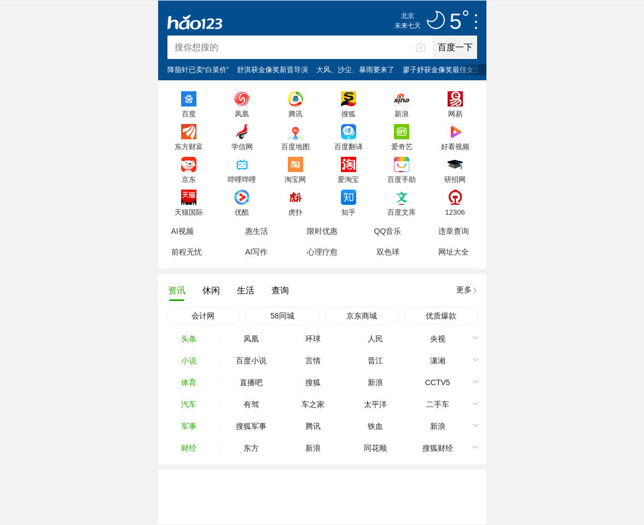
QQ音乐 (388, 231)
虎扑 (295, 212)
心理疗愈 (322, 251)
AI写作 (256, 251)
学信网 (242, 146)
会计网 (203, 315)
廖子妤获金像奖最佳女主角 (445, 70)
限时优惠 (322, 231)
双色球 (387, 251)
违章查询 (453, 231)
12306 (455, 212)
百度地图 (295, 146)
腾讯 (295, 113)
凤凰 (242, 113)
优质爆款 (441, 315)
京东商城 (361, 315)
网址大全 (453, 251)
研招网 (455, 179)
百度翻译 (348, 146)
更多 (464, 289)
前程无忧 (186, 251)
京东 (189, 179)
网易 (455, 113)
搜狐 (348, 113)
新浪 (401, 113)
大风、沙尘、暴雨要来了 (355, 70)
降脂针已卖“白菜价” (198, 70)
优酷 (242, 212)
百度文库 (401, 212)
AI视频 (182, 231)
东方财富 (189, 146)
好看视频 (455, 146)
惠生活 (256, 231)
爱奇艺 (402, 146)
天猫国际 (189, 212)
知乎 (348, 212)
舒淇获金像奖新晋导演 (272, 70)
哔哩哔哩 (242, 179)
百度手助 (401, 179)
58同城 (282, 315)
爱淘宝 (348, 179)
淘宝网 (295, 179)
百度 (189, 113)
